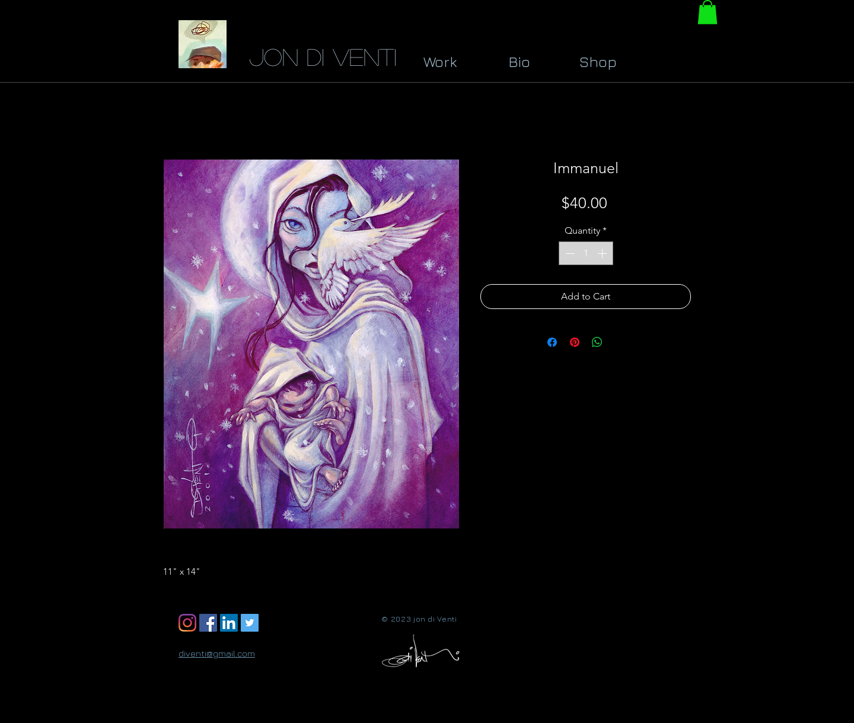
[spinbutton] (586, 253)
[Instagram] (187, 623)
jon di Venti (323, 56)
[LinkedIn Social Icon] (229, 623)
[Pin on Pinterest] (575, 342)
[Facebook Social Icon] (208, 623)
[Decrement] (568, 253)
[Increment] (603, 253)
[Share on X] (620, 342)
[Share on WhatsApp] (597, 342)
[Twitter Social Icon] (250, 623)
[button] (707, 12)
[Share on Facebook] (552, 342)
